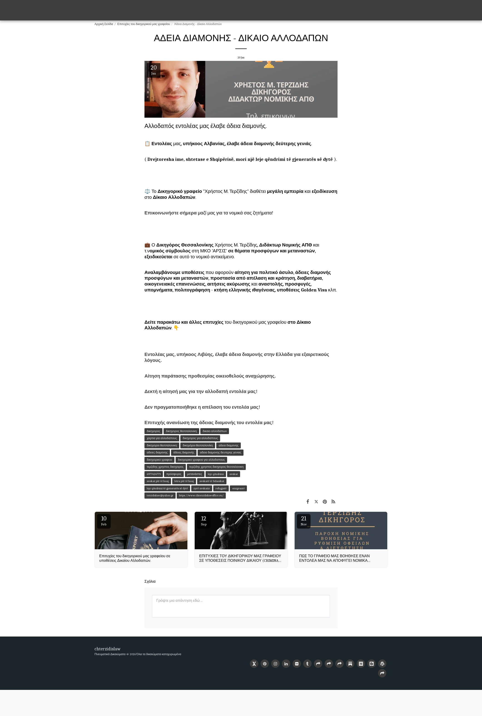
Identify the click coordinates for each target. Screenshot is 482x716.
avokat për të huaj (158, 481)
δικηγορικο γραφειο (159, 459)
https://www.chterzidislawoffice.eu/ (201, 495)
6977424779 (154, 474)
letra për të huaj (184, 481)
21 (304, 520)
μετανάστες (194, 474)
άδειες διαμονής (183, 452)
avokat (233, 474)
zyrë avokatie (202, 488)
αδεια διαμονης (229, 445)
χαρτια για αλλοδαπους (162, 438)
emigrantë (238, 488)
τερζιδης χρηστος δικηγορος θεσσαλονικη (216, 466)
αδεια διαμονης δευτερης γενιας (220, 452)
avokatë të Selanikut (211, 481)
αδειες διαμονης (157, 452)
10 (104, 520)
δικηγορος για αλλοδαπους (200, 438)
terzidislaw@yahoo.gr (160, 495)
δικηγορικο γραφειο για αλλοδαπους (201, 459)
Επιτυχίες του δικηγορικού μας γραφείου (143, 24)
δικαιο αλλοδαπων (215, 431)
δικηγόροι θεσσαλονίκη (198, 445)
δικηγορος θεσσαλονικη (181, 431)
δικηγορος (153, 431)
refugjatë (221, 488)
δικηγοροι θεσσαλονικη (162, 445)
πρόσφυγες (173, 474)
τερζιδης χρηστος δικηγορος (165, 466)
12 (204, 520)
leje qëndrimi (216, 474)
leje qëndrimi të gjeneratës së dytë (167, 488)
